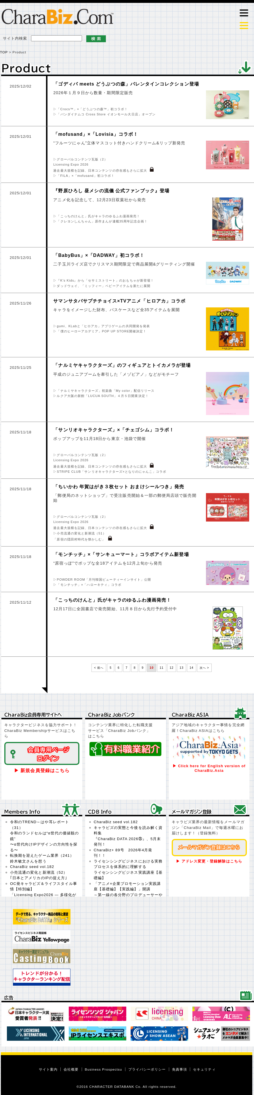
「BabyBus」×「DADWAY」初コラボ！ (98, 255)
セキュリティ (204, 1069)
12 (172, 667)
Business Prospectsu (103, 1069)
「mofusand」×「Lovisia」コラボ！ (95, 134)
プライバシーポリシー (147, 1069)
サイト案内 (48, 1069)
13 (181, 667)
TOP (4, 52)
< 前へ (99, 667)
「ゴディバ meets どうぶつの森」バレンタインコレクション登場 (126, 84)
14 (192, 667)
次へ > (204, 667)
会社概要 (71, 1069)
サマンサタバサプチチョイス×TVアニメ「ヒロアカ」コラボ (119, 301)
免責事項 (179, 1069)
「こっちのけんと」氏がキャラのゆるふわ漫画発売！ (112, 600)
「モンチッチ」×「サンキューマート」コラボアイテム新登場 (121, 554)
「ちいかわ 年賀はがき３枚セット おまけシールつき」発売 (118, 486)
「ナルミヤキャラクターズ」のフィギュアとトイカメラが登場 (122, 365)
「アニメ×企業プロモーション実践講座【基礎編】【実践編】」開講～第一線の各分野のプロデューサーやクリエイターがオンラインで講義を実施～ (128, 894)
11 (162, 667)
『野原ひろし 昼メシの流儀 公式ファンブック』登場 (111, 190)
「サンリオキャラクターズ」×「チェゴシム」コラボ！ (113, 429)
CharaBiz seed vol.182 (32, 867)
